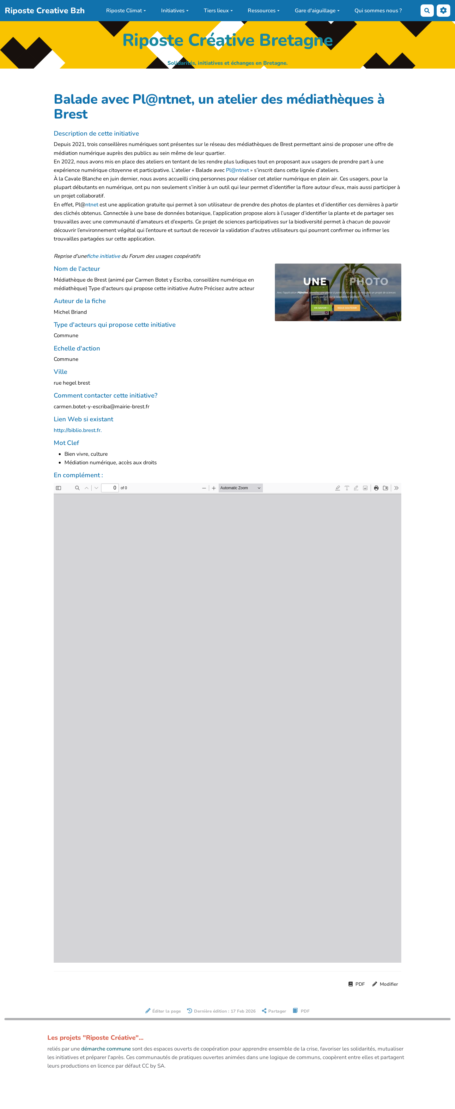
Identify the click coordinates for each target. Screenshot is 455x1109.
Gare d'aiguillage (317, 10)
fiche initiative (103, 256)
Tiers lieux (218, 10)
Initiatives (175, 10)
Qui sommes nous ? (378, 10)
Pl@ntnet (237, 170)
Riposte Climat (126, 10)
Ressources (264, 10)
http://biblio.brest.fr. (78, 430)
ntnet (91, 204)
